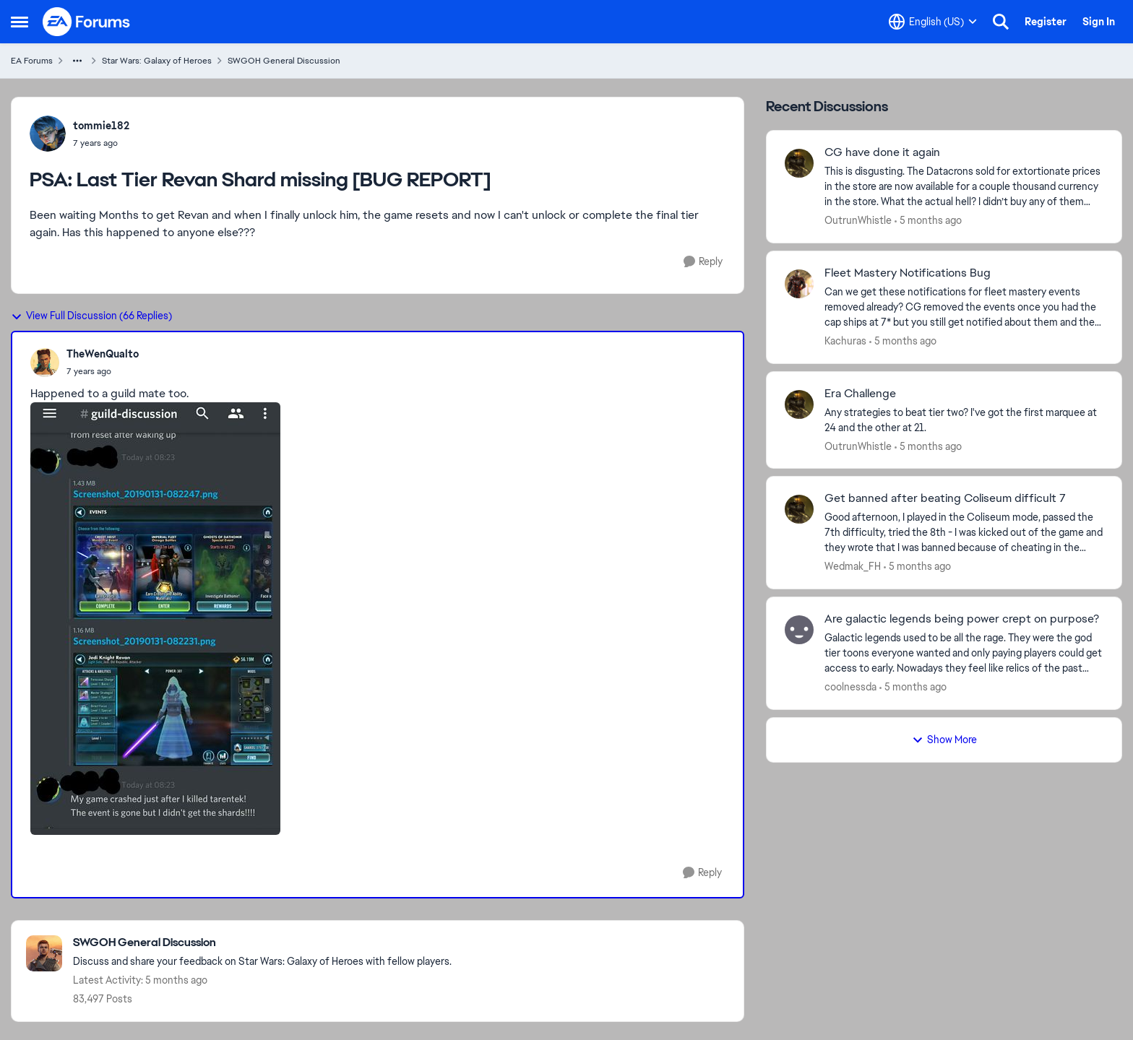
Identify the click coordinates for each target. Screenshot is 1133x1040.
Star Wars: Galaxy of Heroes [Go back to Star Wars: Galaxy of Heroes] (157, 60)
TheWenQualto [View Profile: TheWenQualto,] (102, 353)
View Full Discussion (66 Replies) (91, 315)
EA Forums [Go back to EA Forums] (32, 60)
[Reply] (703, 262)
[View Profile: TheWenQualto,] (44, 362)
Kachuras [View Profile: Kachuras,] (845, 340)
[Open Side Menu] (19, 21)
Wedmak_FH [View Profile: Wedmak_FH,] (852, 566)
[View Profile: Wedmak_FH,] (799, 509)
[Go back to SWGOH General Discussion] (262, 942)
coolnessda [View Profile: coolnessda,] (850, 686)
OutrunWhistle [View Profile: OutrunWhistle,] (858, 220)
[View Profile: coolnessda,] (799, 629)
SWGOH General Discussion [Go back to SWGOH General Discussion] (284, 60)
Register (1046, 21)
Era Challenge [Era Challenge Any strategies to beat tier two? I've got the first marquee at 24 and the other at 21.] (860, 393)
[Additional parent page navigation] (77, 61)
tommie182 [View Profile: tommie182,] (101, 125)
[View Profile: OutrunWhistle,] (799, 163)
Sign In (1098, 21)
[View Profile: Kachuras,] (799, 283)
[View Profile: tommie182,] (48, 134)
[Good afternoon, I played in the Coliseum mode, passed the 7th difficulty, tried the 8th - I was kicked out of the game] (963, 532)
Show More (944, 739)
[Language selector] (932, 21)
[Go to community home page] (87, 21)
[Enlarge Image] (377, 618)
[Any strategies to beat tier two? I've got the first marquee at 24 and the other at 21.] (963, 419)
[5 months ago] (928, 220)
